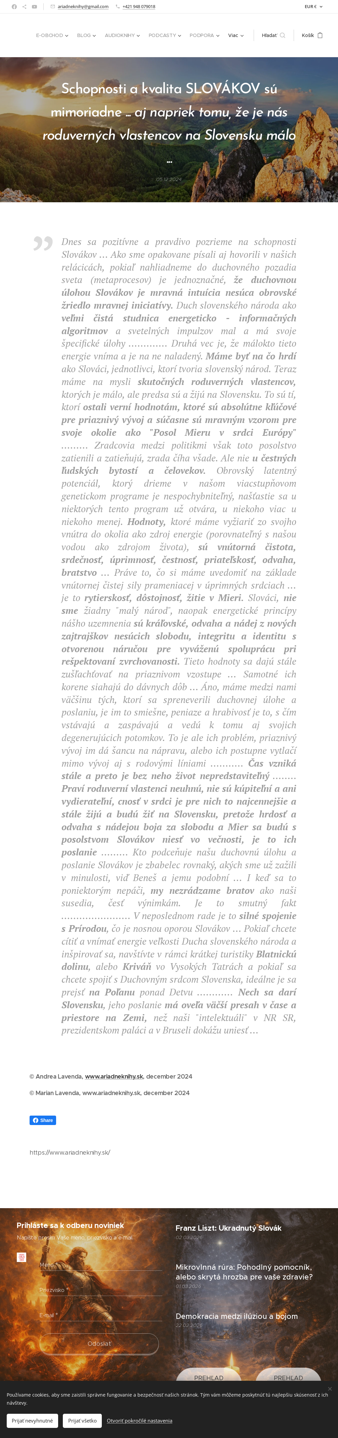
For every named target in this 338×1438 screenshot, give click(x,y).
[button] (274, 35)
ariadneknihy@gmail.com (83, 6)
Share (43, 1120)
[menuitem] (55, 35)
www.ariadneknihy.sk (114, 1076)
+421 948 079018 (139, 6)
